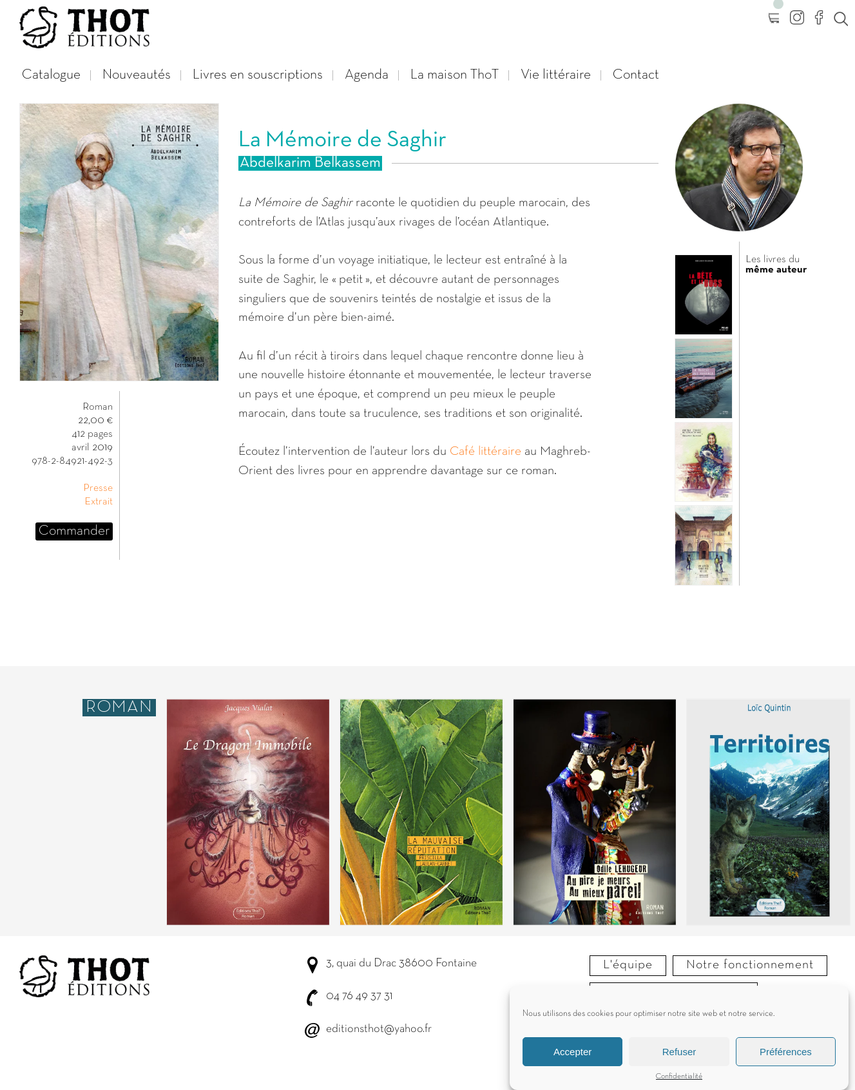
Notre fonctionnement (750, 965)
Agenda (367, 75)
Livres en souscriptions (258, 75)
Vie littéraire (556, 75)
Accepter (572, 1055)
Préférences (786, 1055)
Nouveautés (136, 75)
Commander (74, 531)
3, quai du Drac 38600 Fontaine (401, 963)
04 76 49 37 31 (359, 996)
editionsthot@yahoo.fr (379, 1029)
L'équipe (628, 965)
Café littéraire (485, 451)
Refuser (679, 1055)
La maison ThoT (454, 75)
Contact (636, 75)
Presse (98, 488)
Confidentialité (679, 1081)
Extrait (98, 501)
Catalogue (51, 75)
